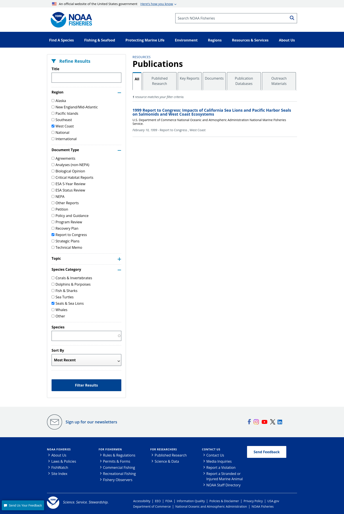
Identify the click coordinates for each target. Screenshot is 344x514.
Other (58, 316)
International (64, 138)
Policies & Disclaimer (224, 501)
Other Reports (65, 203)
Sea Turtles (62, 297)
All (137, 79)
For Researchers (163, 449)
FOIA (168, 501)
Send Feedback (267, 452)
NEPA (58, 196)
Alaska (59, 100)
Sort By (58, 350)
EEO (158, 501)
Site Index (59, 473)
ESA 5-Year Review (68, 183)
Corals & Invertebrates (72, 278)
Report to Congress (69, 234)
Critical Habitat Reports (72, 177)
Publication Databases (244, 81)
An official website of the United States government (112, 3)
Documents (214, 78)
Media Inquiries (219, 461)
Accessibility (141, 501)
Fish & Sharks (64, 290)
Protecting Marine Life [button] (145, 40)
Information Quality (191, 501)
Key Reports (189, 78)
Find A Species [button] (61, 40)
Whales (59, 309)
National (60, 132)
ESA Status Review (68, 190)
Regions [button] (215, 40)
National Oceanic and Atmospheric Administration (211, 506)
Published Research (159, 81)
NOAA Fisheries (59, 449)
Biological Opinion (68, 171)
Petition (60, 209)
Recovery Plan (65, 228)
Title (55, 68)
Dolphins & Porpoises (71, 284)
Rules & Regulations (119, 455)
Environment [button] (186, 40)
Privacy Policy (253, 501)
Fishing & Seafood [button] (99, 40)
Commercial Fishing (119, 467)
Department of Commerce (152, 506)
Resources (142, 57)
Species (58, 327)
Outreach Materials (279, 81)
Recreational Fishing (119, 473)
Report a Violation (221, 467)
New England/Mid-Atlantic (75, 107)
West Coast (63, 126)
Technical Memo (67, 247)
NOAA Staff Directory (223, 485)
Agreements (63, 158)
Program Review (67, 222)
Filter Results (86, 385)
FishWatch (59, 467)
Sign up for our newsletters (91, 421)
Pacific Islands (65, 113)
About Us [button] (287, 40)
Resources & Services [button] (250, 40)
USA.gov (273, 501)
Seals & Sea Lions (68, 303)
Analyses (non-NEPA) (70, 164)
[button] (23, 505)
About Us (58, 455)
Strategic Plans (65, 241)
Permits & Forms (116, 461)
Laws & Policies (63, 461)
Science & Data (167, 461)
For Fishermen (110, 449)
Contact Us (211, 449)
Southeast (62, 119)
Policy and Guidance (70, 215)
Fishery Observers (118, 479)
